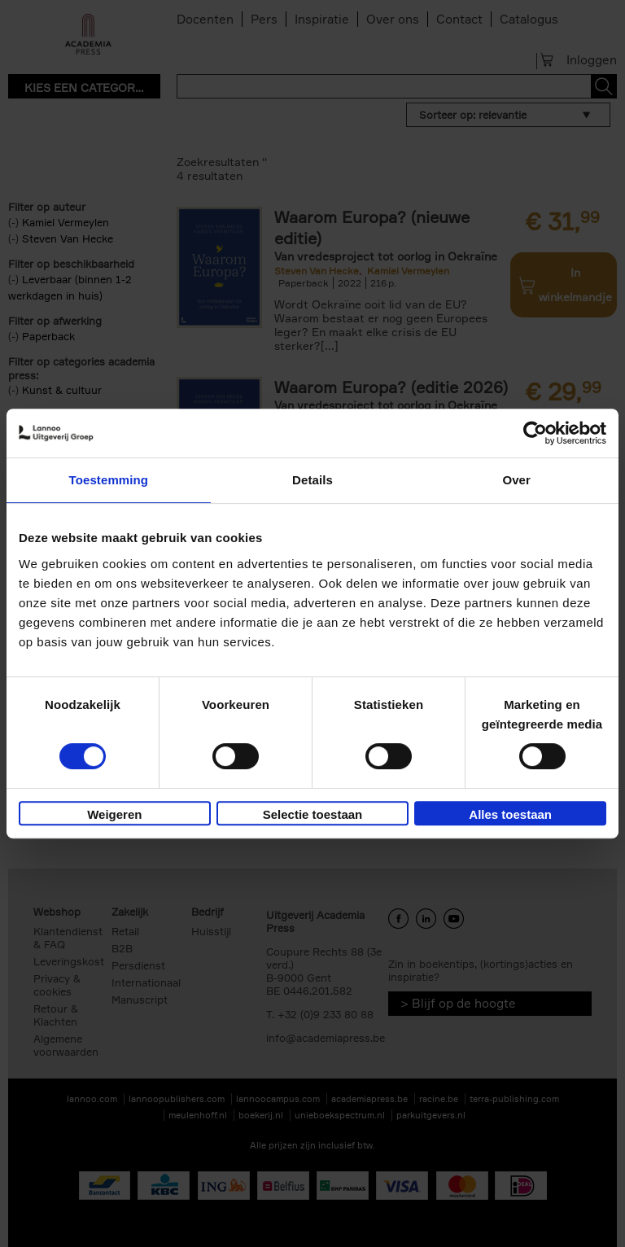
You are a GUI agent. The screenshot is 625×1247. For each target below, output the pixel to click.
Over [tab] (516, 480)
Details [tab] (312, 480)
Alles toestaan (510, 814)
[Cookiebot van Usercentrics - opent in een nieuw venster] (535, 433)
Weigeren (114, 814)
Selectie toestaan (313, 814)
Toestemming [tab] (109, 480)
